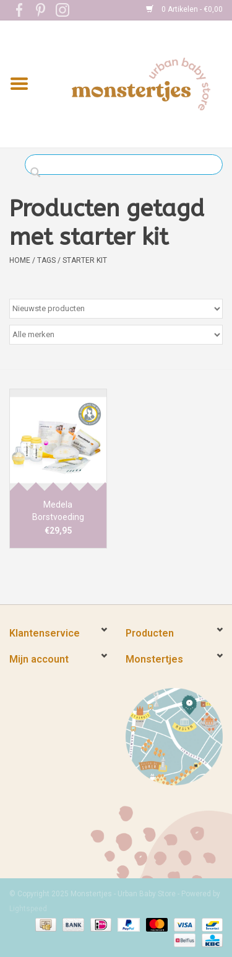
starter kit (84, 260)
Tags (46, 260)
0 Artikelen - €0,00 (184, 9)
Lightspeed (28, 908)
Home (19, 260)
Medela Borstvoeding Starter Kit (58, 511)
